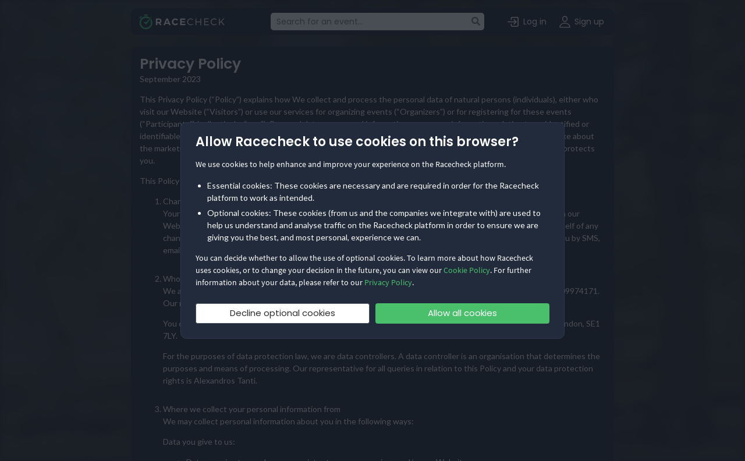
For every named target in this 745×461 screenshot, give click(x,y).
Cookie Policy (467, 270)
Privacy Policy (388, 282)
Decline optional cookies (282, 313)
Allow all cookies (462, 313)
